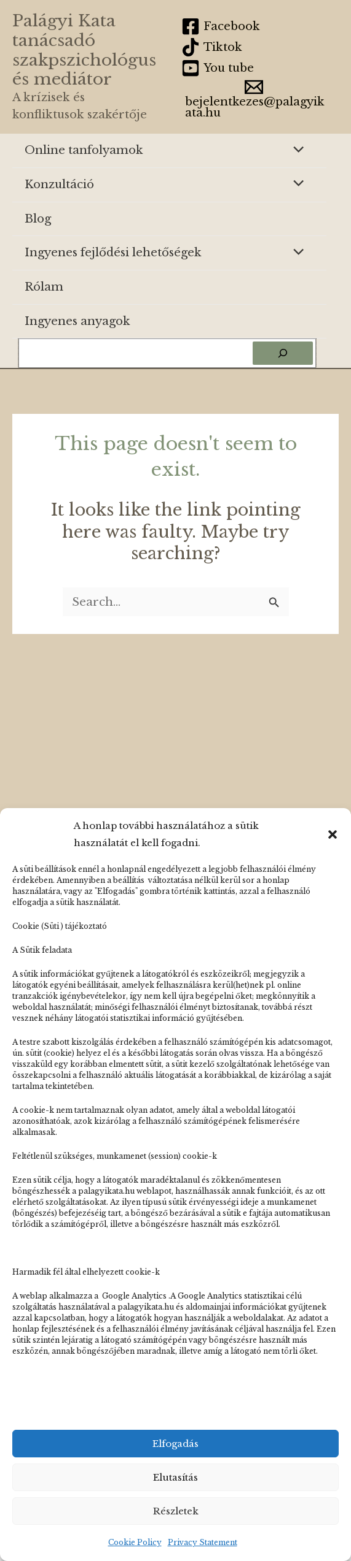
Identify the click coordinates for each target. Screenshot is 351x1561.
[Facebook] (221, 26)
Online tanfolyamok (84, 150)
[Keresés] (283, 353)
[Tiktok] (212, 47)
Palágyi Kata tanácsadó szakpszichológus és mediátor (84, 49)
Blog (38, 219)
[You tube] (218, 68)
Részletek (176, 1511)
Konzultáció (59, 184)
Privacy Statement (202, 1542)
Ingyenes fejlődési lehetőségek (113, 252)
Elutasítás (175, 1477)
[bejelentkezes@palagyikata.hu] (254, 98)
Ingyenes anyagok (77, 321)
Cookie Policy (135, 1542)
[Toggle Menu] (295, 150)
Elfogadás (175, 1443)
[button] (332, 834)
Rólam (44, 287)
